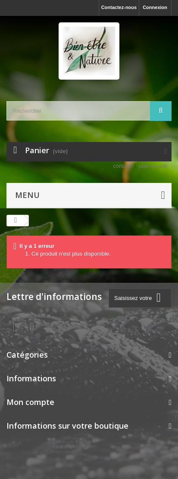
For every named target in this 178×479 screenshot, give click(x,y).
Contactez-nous (119, 7)
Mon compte (30, 402)
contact (122, 166)
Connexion (155, 7)
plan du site (153, 166)
